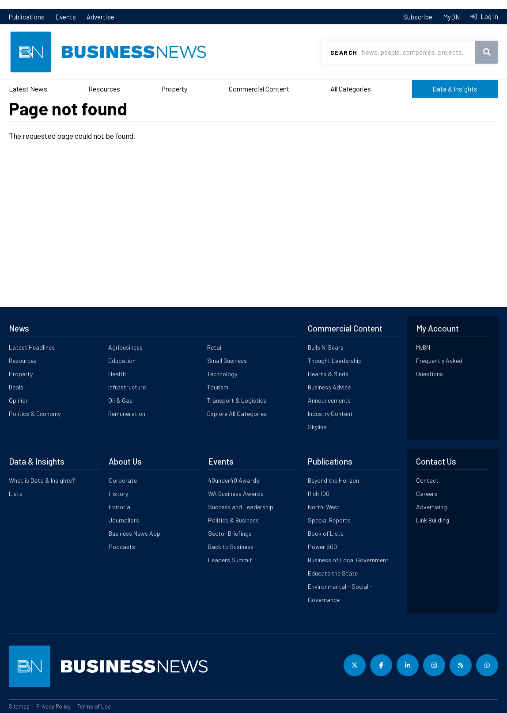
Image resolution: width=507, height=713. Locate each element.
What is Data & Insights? (42, 480)
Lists (16, 493)
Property (174, 88)
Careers (426, 493)
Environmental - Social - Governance (340, 593)
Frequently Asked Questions (439, 367)
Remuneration (126, 413)
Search (343, 52)
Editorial (120, 507)
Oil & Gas (120, 400)
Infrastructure (127, 387)
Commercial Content (259, 88)
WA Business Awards (236, 493)
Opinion (19, 400)
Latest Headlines (32, 347)
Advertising (431, 507)
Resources (104, 88)
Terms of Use (94, 706)
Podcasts (122, 546)
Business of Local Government (348, 560)
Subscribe (417, 17)
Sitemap (19, 706)
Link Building (432, 520)
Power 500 (322, 546)
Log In (488, 16)
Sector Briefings (230, 533)
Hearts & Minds (328, 373)
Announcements (329, 400)
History (118, 493)
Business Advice (329, 387)
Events (65, 17)
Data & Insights (454, 88)
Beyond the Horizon (333, 480)
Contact (427, 480)
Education (122, 360)
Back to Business (231, 546)
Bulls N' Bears (326, 347)
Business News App (134, 533)
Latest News (28, 88)
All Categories (350, 88)
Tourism (217, 387)
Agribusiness (125, 347)
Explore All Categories (237, 413)
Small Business (227, 360)
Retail (215, 347)
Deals (16, 387)
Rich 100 (318, 493)
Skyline (317, 427)
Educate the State (333, 573)
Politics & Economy (35, 413)
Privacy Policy (53, 706)
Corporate (123, 480)
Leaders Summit (230, 560)
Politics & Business (233, 520)
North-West (324, 507)
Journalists (124, 520)
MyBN (451, 17)
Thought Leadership (335, 360)
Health (117, 373)
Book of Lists (326, 533)
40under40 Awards (233, 480)
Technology (222, 373)
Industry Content (330, 413)
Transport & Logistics (236, 400)
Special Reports (329, 520)
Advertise (100, 17)
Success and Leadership (240, 507)
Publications (27, 17)
